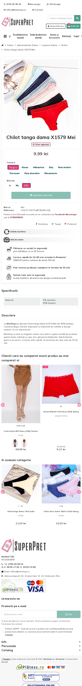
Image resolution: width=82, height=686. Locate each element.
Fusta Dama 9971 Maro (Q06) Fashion (21, 431)
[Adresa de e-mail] (29, 614)
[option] (21, 409)
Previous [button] (2, 405)
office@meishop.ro (15, 9)
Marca (7, 207)
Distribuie (42, 224)
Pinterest (71, 224)
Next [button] (79, 405)
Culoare (11, 162)
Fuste (21, 435)
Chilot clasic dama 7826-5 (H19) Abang (61, 511)
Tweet (56, 224)
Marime (11, 180)
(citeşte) (9, 635)
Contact (37, 9)
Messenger (34, 4)
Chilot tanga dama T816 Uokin (21, 511)
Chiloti (21, 516)
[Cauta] (64, 18)
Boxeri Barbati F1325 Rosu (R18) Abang (61, 411)
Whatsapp (54, 4)
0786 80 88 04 (12, 4)
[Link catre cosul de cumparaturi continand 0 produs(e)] (73, 26)
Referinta (9, 210)
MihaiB (4, 662)
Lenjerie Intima (61, 416)
